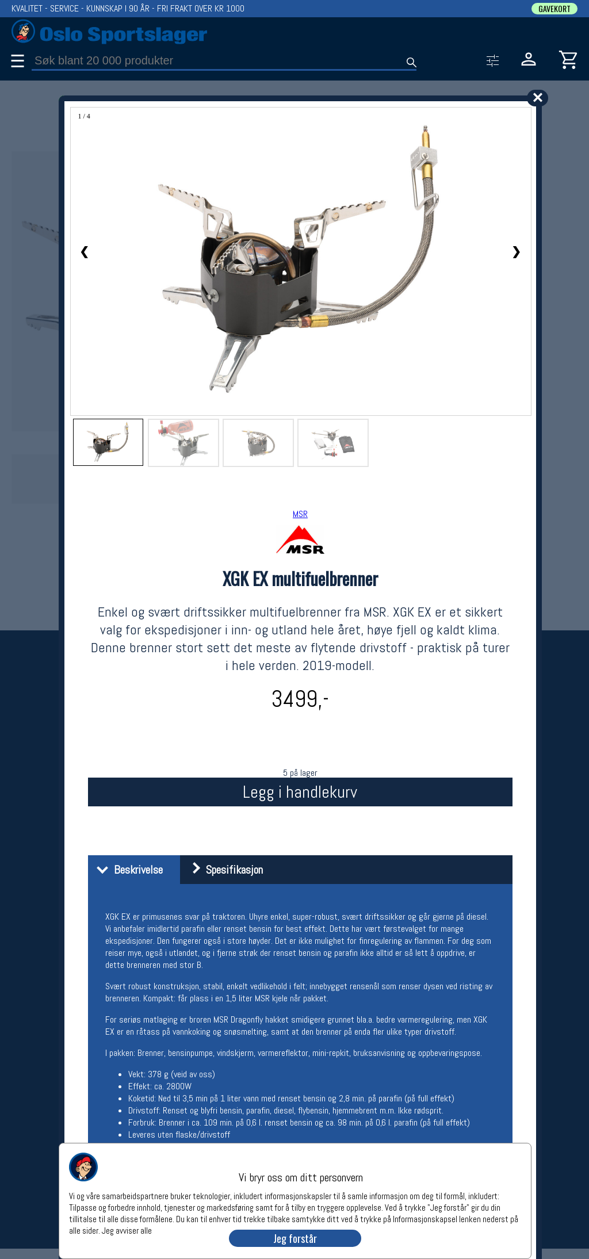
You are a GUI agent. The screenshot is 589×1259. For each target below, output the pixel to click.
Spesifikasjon (223, 869)
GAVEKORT (554, 8)
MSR (300, 514)
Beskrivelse (127, 869)
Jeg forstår (295, 1238)
